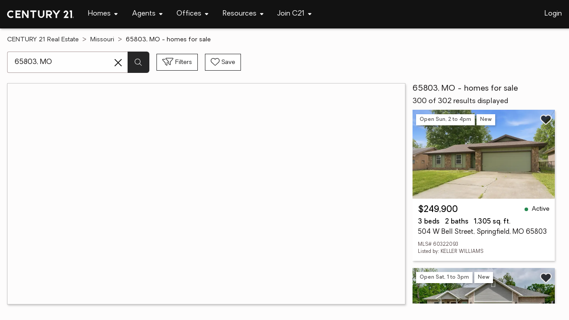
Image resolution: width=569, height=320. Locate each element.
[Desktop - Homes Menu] (103, 14)
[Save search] (223, 62)
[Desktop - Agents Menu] (147, 14)
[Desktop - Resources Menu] (243, 14)
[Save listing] (546, 119)
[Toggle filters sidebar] (177, 62)
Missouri (102, 39)
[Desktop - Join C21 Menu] (294, 14)
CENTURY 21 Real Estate (43, 39)
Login (553, 13)
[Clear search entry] (118, 62)
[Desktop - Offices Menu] (192, 14)
